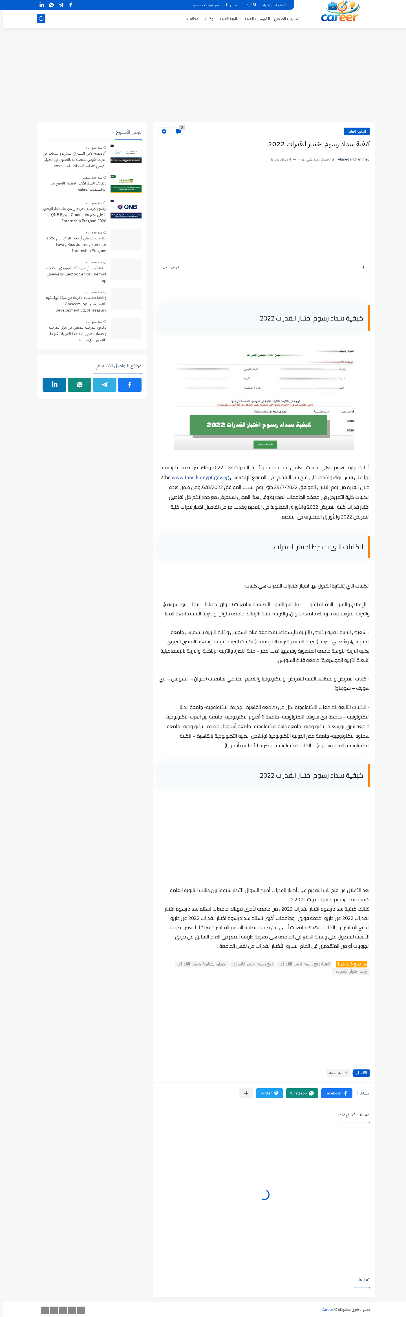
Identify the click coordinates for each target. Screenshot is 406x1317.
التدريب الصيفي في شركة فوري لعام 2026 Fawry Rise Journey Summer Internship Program (73, 244)
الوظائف (205, 18)
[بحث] (38, 18)
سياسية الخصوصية (202, 5)
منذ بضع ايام (90, 148)
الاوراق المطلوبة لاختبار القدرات (198, 964)
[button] (333, 1093)
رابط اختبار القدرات (348, 971)
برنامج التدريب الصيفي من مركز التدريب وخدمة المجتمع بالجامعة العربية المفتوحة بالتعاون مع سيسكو (74, 333)
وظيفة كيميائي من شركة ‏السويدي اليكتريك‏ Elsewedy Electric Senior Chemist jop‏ (73, 274)
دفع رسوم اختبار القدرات (250, 964)
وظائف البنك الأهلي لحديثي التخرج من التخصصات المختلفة (75, 186)
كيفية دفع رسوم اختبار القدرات (301, 964)
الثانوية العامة (227, 18)
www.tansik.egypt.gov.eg (197, 477)
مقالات (189, 18)
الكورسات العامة (254, 18)
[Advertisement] (203, 78)
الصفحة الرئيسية (271, 5)
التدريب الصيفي (283, 18)
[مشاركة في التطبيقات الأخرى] (243, 1093)
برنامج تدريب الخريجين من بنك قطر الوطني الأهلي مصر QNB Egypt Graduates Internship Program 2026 (71, 215)
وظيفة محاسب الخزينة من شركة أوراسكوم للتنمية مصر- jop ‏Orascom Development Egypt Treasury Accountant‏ (73, 304)
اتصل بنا (228, 5)
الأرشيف (247, 5)
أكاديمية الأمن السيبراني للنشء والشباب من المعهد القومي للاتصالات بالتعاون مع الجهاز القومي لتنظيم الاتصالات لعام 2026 (71, 159)
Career (324, 1309)
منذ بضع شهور (89, 177)
